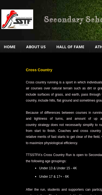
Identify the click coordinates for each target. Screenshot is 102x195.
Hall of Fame (70, 46)
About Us (36, 46)
